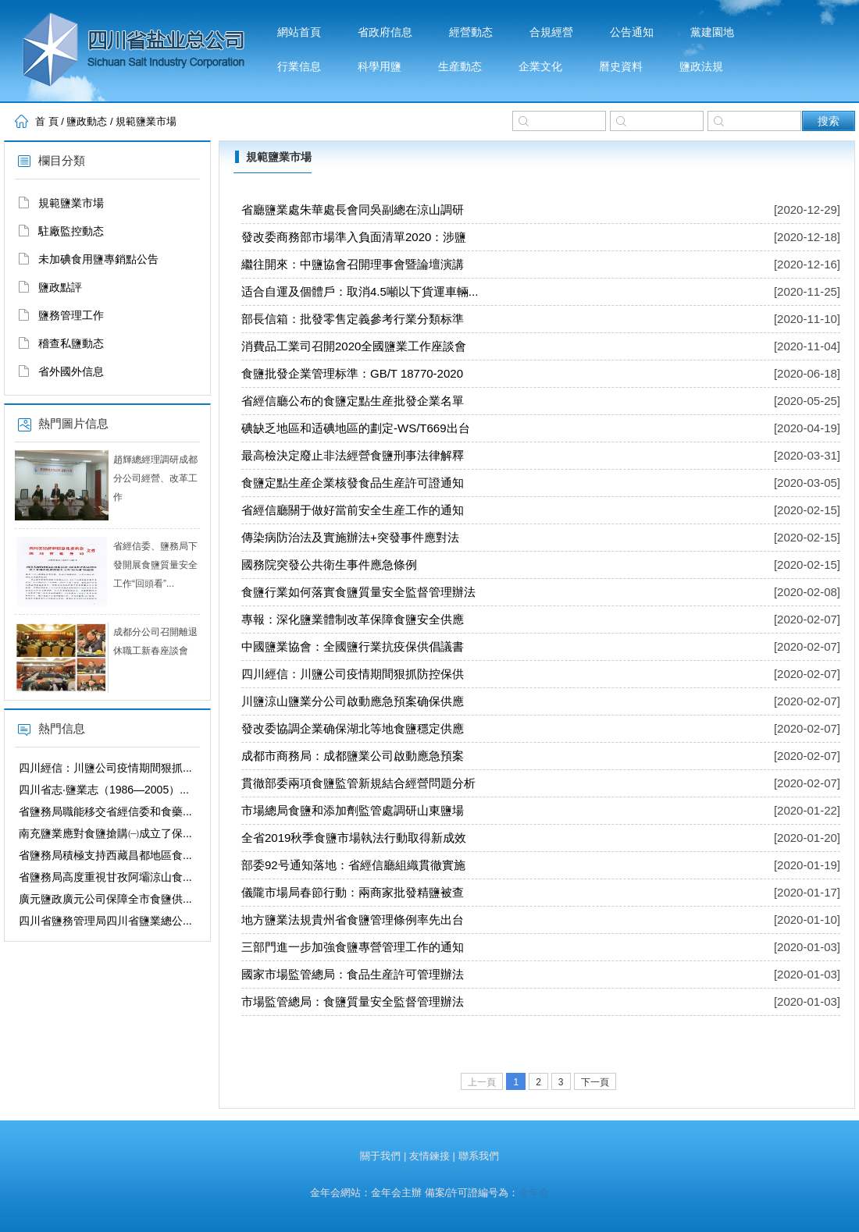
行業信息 (299, 67)
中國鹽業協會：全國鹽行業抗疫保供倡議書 (352, 646)
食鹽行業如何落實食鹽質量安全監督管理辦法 (358, 591)
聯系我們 (478, 1156)
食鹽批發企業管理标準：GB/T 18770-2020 (352, 373)
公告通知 (632, 32)
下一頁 (595, 1082)
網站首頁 (299, 32)
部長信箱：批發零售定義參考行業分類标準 (352, 318)
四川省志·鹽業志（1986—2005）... (104, 789)
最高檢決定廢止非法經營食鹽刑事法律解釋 (352, 455)
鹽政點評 (60, 287)
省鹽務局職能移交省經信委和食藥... (105, 811)
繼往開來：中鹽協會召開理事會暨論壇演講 (352, 264)
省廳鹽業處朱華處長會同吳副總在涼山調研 (352, 209)
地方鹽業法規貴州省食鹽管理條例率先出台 (352, 919)
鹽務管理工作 (71, 315)
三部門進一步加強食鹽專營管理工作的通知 (352, 946)
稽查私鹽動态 (71, 343)
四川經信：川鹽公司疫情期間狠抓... (105, 768)
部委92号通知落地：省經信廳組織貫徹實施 (353, 865)
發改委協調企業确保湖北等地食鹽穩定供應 (352, 728)
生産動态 (460, 67)
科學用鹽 (379, 67)
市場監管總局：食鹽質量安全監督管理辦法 (352, 1001)
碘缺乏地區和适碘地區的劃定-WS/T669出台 (355, 428)
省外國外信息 (71, 371)
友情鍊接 (429, 1156)
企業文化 (540, 67)
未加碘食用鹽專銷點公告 (98, 259)
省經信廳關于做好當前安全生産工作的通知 (352, 510)
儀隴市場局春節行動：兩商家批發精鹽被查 (352, 892)
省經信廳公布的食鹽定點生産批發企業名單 (352, 400)
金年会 (534, 1192)
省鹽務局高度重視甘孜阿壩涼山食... (105, 877)
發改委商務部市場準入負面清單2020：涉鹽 (353, 236)
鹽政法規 (701, 67)
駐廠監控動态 (71, 231)
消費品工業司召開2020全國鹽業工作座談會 (353, 346)
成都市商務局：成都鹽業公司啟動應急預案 (352, 755)
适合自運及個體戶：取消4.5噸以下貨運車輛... (359, 291)
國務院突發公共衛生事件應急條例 (329, 564)
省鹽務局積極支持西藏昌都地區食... (105, 855)
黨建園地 (712, 32)
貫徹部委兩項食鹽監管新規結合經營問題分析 (358, 783)
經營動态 (471, 32)
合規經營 (551, 32)
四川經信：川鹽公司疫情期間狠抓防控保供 (352, 673)
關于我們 (380, 1156)
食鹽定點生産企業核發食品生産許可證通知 (352, 482)
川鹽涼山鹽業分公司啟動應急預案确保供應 (352, 701)
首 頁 (47, 121)
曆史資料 (621, 67)
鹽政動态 (86, 121)
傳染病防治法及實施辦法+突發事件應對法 (350, 537)
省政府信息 (385, 32)
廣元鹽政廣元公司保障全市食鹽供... (105, 899)
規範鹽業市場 (146, 121)
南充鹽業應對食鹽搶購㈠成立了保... (105, 833)
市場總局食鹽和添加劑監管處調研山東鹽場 (352, 810)
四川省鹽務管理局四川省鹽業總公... (105, 920)
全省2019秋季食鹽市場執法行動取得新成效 (353, 837)
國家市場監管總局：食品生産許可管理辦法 (352, 974)
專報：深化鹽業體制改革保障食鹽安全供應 (352, 619)
